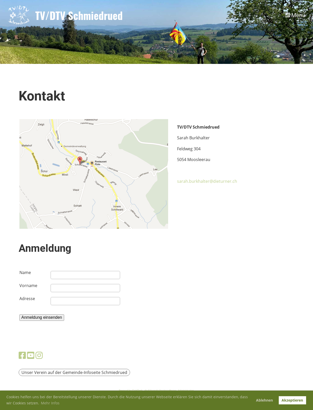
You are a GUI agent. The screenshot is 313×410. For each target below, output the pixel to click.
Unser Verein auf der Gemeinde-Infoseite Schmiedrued (74, 372)
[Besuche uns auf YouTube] (30, 355)
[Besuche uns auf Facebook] (22, 355)
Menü (295, 15)
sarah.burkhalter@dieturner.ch (207, 181)
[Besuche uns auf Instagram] (39, 355)
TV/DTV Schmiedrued (79, 15)
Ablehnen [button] (264, 400)
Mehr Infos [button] (50, 403)
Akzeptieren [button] (292, 400)
